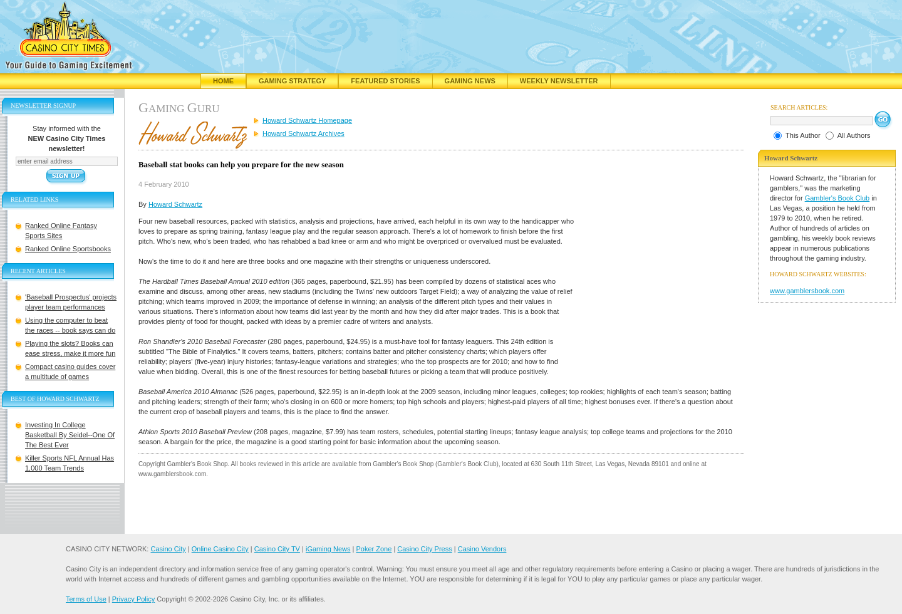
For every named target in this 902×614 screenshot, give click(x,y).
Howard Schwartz (175, 204)
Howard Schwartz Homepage (307, 120)
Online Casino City (220, 549)
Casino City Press (424, 549)
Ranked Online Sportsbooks (68, 248)
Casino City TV (277, 549)
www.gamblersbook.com (807, 290)
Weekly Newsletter (559, 81)
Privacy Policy (133, 599)
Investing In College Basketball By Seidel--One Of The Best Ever (70, 435)
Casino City (167, 549)
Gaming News (470, 81)
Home (223, 81)
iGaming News (328, 549)
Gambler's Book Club (837, 198)
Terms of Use (86, 599)
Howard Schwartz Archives (303, 133)
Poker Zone (373, 549)
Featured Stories (385, 81)
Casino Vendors (482, 549)
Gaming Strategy (292, 81)
